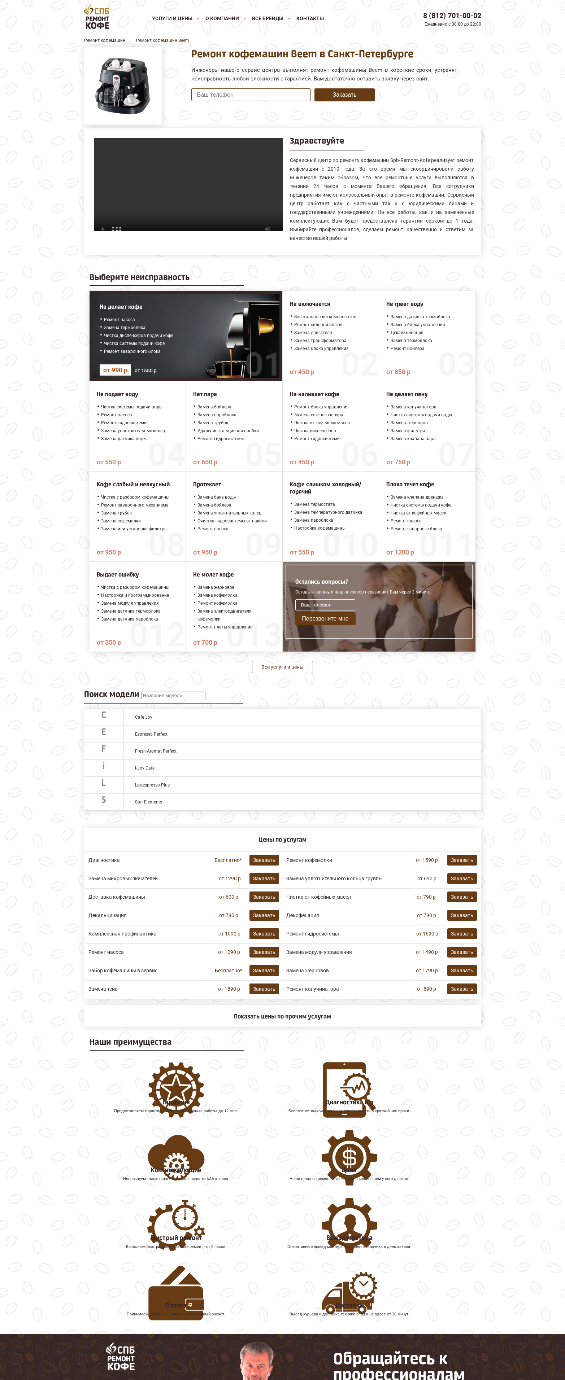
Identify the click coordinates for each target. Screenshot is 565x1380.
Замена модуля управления (319, 952)
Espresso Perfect (151, 734)
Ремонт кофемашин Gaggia (121, 1317)
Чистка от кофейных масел (318, 897)
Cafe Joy (143, 717)
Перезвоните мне (325, 618)
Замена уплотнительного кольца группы (334, 878)
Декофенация (302, 915)
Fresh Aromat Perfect (156, 751)
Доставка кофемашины (116, 897)
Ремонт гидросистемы (312, 934)
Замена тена (103, 989)
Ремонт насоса (106, 952)
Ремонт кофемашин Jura (117, 1286)
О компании (222, 18)
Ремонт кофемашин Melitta (121, 1294)
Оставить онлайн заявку (369, 1336)
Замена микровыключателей (123, 878)
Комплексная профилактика (122, 934)
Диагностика (104, 860)
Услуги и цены (172, 18)
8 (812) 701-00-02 (452, 15)
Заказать (345, 95)
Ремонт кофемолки (309, 860)
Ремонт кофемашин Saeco (119, 1301)
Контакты (310, 18)
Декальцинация (107, 915)
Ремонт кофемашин (111, 1277)
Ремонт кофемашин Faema (120, 1309)
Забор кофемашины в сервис (122, 970)
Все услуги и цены (282, 667)
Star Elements (148, 802)
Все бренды (267, 18)
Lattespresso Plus (152, 785)
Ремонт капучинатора (312, 989)
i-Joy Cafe (145, 768)
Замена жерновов (307, 970)
